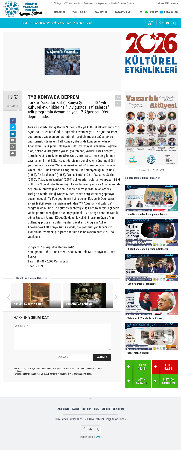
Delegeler (88, 3)
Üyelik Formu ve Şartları (122, 3)
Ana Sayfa (63, 408)
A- (118, 103)
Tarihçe (57, 3)
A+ (118, 97)
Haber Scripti (87, 436)
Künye (76, 408)
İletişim (86, 408)
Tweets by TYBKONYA (151, 170)
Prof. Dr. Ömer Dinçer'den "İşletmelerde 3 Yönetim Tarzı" (57, 23)
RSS (96, 408)
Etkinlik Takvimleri (113, 408)
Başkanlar (102, 3)
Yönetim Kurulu (72, 3)
